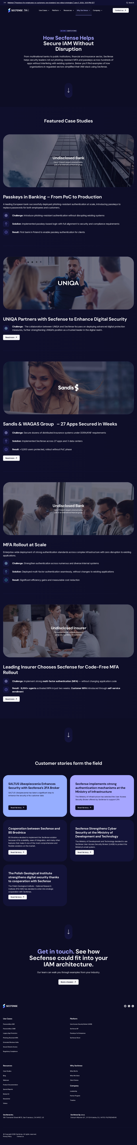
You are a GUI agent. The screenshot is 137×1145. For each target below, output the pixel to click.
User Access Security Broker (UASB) (99, 844)
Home (64, 31)
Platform (73, 1018)
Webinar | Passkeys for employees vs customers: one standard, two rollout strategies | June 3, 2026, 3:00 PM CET (51, 3)
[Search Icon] (130, 2)
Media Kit (7, 1094)
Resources (7, 1065)
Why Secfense (76, 1065)
